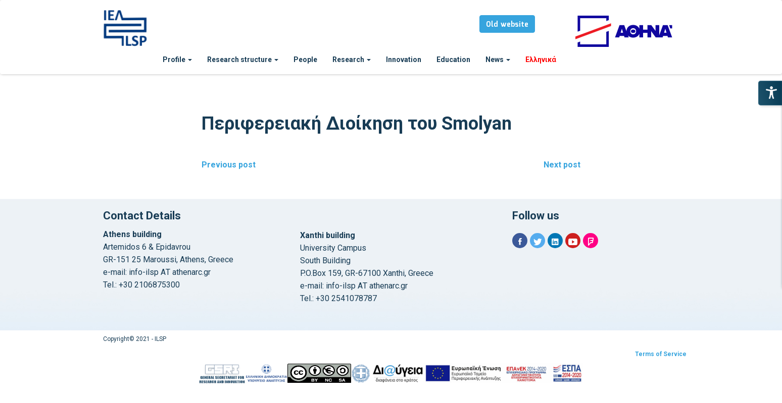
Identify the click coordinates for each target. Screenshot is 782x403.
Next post (562, 164)
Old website (507, 24)
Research (351, 59)
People (305, 59)
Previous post (229, 164)
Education (453, 59)
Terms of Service (661, 354)
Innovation (403, 59)
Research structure (242, 59)
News (497, 59)
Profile (177, 59)
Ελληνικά (540, 59)
